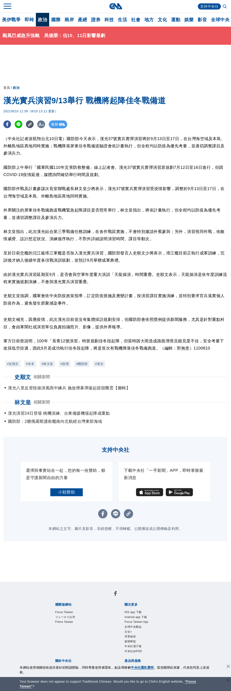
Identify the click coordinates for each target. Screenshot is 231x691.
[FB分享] (7, 124)
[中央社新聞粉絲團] (115, 594)
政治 (42, 19)
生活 (122, 19)
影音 (202, 19)
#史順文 (13, 364)
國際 (55, 19)
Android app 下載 (136, 617)
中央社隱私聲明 (142, 667)
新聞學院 (130, 641)
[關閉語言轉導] (228, 681)
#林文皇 (47, 364)
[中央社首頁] (115, 6)
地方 (149, 19)
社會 (135, 19)
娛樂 (189, 19)
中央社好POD (133, 651)
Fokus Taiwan (64, 621)
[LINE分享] (19, 124)
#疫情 (64, 364)
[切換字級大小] (42, 124)
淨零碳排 (130, 636)
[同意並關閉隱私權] (228, 667)
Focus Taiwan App (136, 621)
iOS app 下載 (133, 612)
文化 (162, 19)
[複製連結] (30, 124)
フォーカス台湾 (65, 617)
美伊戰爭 (11, 19)
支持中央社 (209, 6)
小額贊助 (66, 492)
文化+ (128, 631)
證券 (95, 19)
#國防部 (82, 364)
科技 (109, 19)
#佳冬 (30, 364)
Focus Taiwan (64, 612)
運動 (175, 19)
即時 (29, 19)
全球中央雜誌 (133, 626)
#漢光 (99, 364)
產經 (82, 19)
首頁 (6, 87)
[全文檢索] (225, 6)
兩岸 (69, 19)
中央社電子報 (133, 646)
